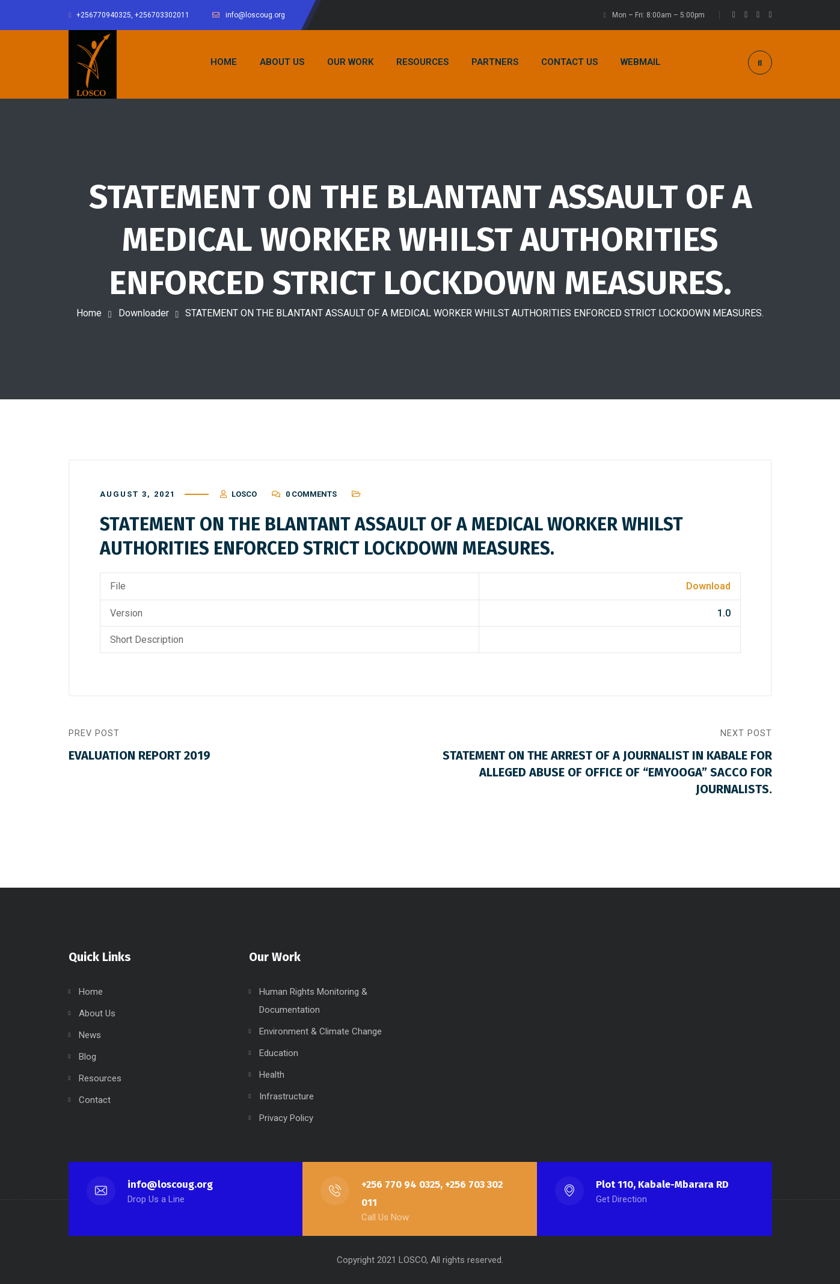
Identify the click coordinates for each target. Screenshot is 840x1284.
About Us (97, 1013)
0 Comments (311, 494)
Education (278, 1053)
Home (89, 313)
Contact (95, 1100)
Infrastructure (286, 1096)
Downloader (143, 313)
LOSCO (244, 494)
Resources (100, 1078)
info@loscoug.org (170, 1184)
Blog (87, 1056)
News (90, 1035)
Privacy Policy (286, 1118)
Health (271, 1074)
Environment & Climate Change (320, 1031)
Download (708, 586)
